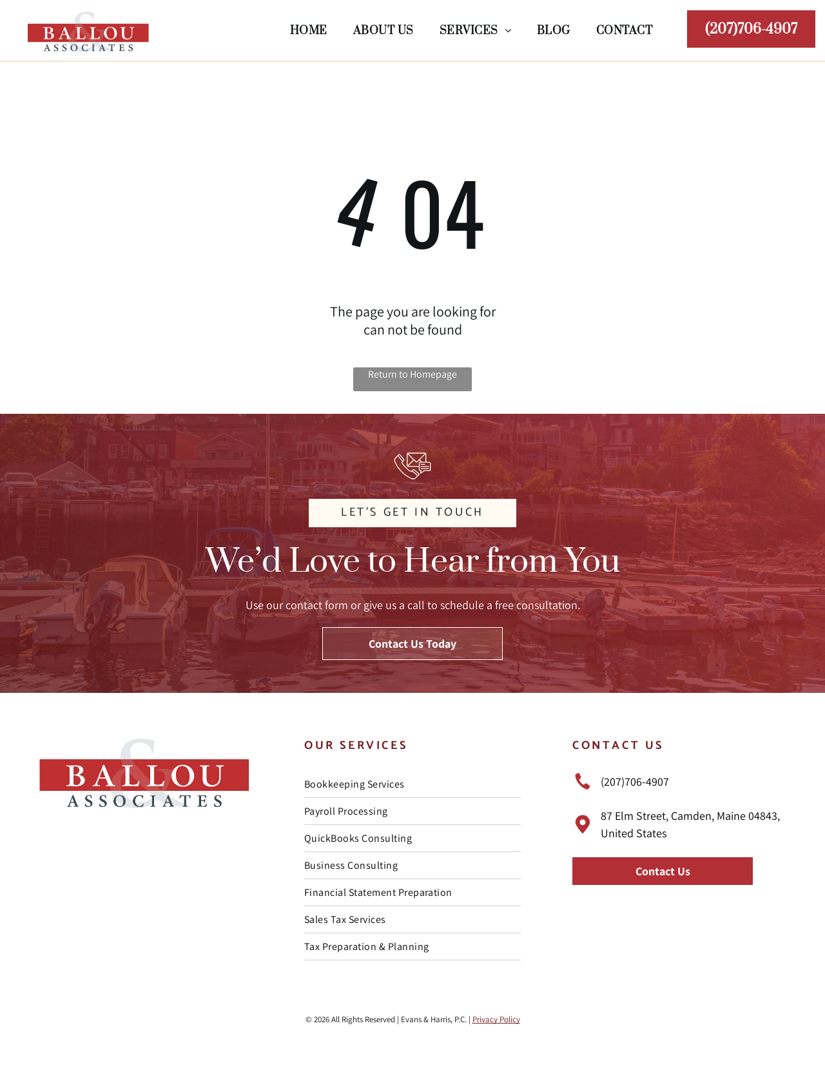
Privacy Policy (496, 1019)
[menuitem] (308, 30)
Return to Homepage (412, 374)
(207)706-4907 (635, 781)
